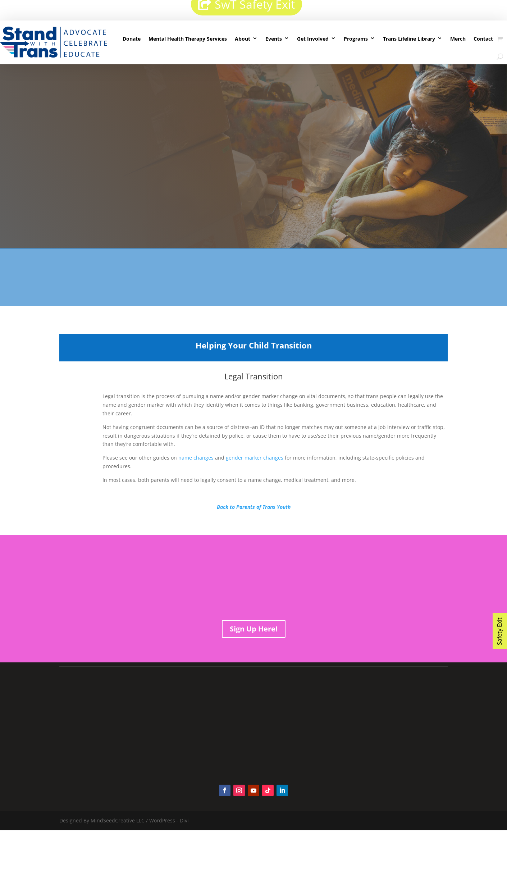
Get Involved (313, 38)
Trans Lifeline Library (409, 38)
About (242, 38)
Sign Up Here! (254, 629)
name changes (196, 457)
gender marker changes (254, 457)
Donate (132, 38)
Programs (356, 38)
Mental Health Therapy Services (188, 38)
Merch (458, 38)
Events (273, 38)
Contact (483, 38)
